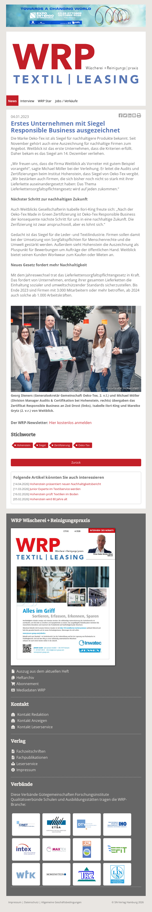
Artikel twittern (125, 115)
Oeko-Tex (84, 445)
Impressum (26, 769)
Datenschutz (31, 902)
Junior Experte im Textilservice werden (55, 489)
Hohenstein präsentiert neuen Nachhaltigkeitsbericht (65, 484)
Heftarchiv (25, 677)
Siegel (42, 445)
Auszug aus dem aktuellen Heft (42, 671)
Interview (27, 101)
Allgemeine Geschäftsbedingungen (61, 902)
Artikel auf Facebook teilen (121, 115)
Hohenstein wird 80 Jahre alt (48, 499)
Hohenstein (23, 445)
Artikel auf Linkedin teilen (130, 115)
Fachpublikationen (32, 757)
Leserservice (27, 763)
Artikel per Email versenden (134, 115)
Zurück (76, 462)
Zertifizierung (62, 445)
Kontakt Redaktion (33, 714)
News (12, 101)
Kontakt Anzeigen (32, 720)
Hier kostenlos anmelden (70, 422)
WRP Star (45, 101)
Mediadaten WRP (30, 690)
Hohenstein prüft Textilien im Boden (54, 494)
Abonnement (27, 683)
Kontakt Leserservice (35, 726)
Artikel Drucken (139, 115)
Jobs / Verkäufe (66, 101)
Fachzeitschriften (30, 751)
